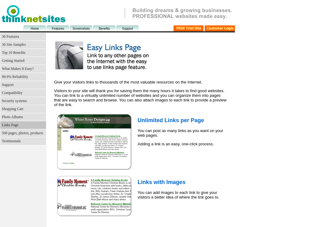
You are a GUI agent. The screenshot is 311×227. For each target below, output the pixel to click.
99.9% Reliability (15, 77)
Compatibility (12, 93)
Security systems (14, 101)
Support (127, 28)
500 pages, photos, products (22, 133)
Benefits (104, 28)
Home (35, 28)
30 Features (10, 36)
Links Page (10, 125)
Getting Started (13, 60)
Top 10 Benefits (13, 52)
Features (58, 28)
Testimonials (11, 141)
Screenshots (81, 28)
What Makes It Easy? (18, 68)
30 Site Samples (14, 44)
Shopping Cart (12, 109)
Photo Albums (12, 117)
